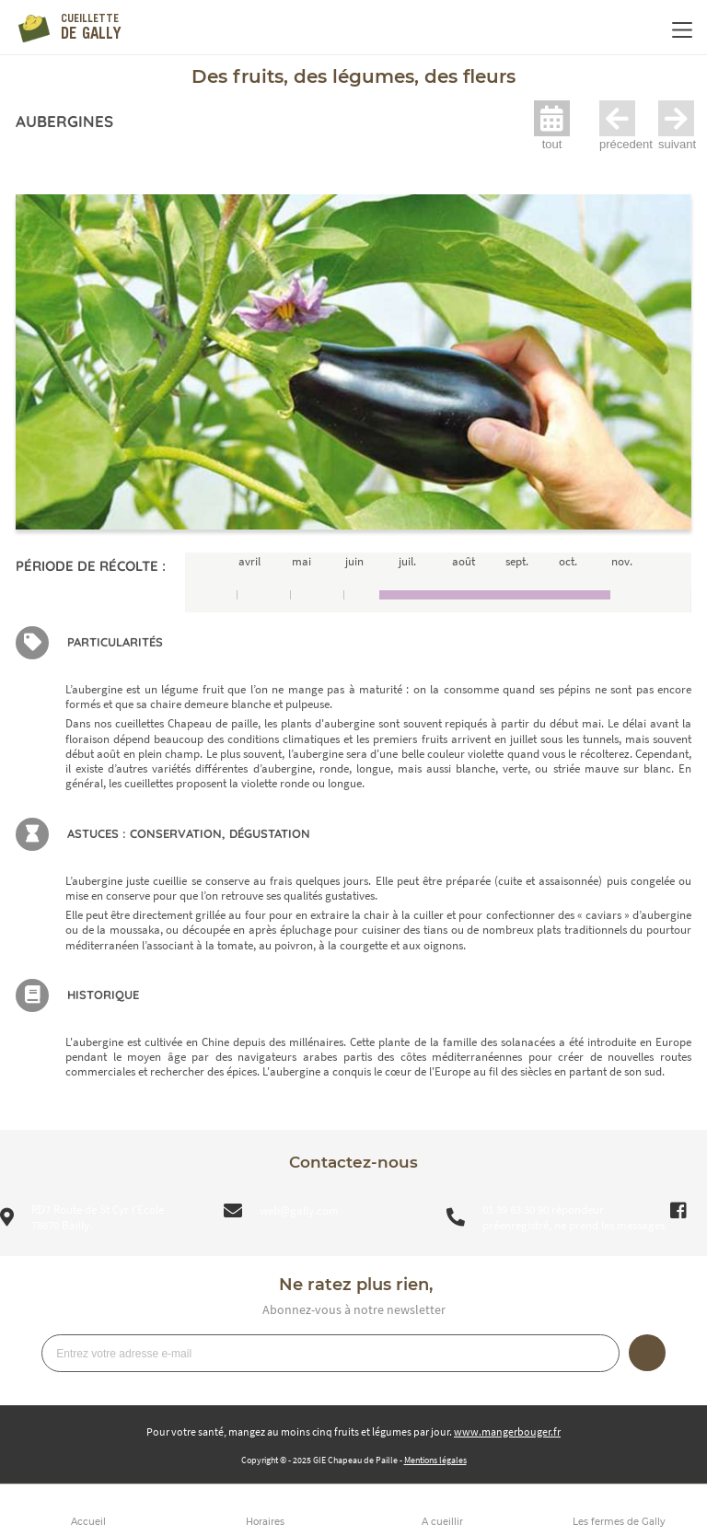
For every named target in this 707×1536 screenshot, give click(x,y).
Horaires (265, 1522)
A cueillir (442, 1522)
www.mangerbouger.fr (507, 1431)
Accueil (88, 1522)
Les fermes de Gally (619, 1522)
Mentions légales (435, 1460)
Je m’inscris (647, 1352)
